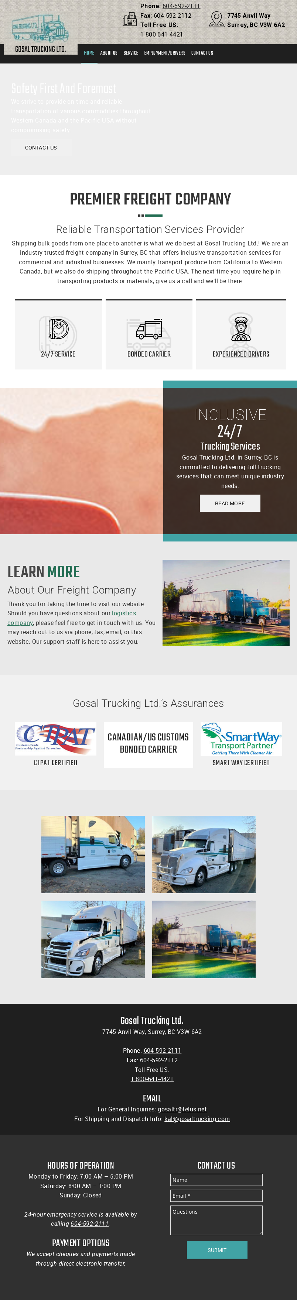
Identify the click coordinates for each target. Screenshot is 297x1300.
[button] (93, 854)
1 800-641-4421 (162, 34)
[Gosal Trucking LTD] (41, 20)
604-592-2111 (182, 6)
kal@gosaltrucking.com (197, 1119)
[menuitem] (89, 53)
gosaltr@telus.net (182, 1109)
